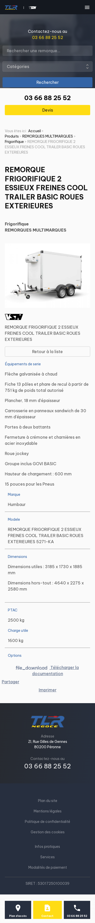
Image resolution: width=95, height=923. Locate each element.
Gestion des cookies (48, 832)
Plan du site (47, 800)
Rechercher (47, 82)
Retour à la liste (47, 351)
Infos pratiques (47, 846)
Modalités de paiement (47, 867)
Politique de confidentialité (47, 821)
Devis (47, 110)
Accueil (34, 131)
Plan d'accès (18, 916)
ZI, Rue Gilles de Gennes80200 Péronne (47, 744)
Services (47, 857)
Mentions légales (48, 811)
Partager (10, 681)
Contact (47, 916)
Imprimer (47, 689)
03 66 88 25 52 (47, 37)
